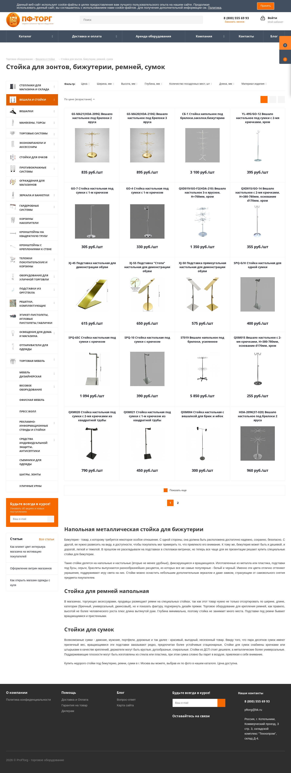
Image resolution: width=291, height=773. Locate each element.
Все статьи (46, 536)
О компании (16, 692)
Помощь (68, 692)
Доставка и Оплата (74, 699)
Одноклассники (176, 725)
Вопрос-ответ (126, 699)
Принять (265, 5)
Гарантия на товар (74, 705)
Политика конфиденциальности (28, 699)
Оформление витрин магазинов (31, 565)
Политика (214, 7)
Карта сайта (125, 705)
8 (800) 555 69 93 (236, 18)
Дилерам (67, 711)
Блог (120, 692)
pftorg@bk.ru (253, 709)
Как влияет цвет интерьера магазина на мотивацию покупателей (27, 548)
